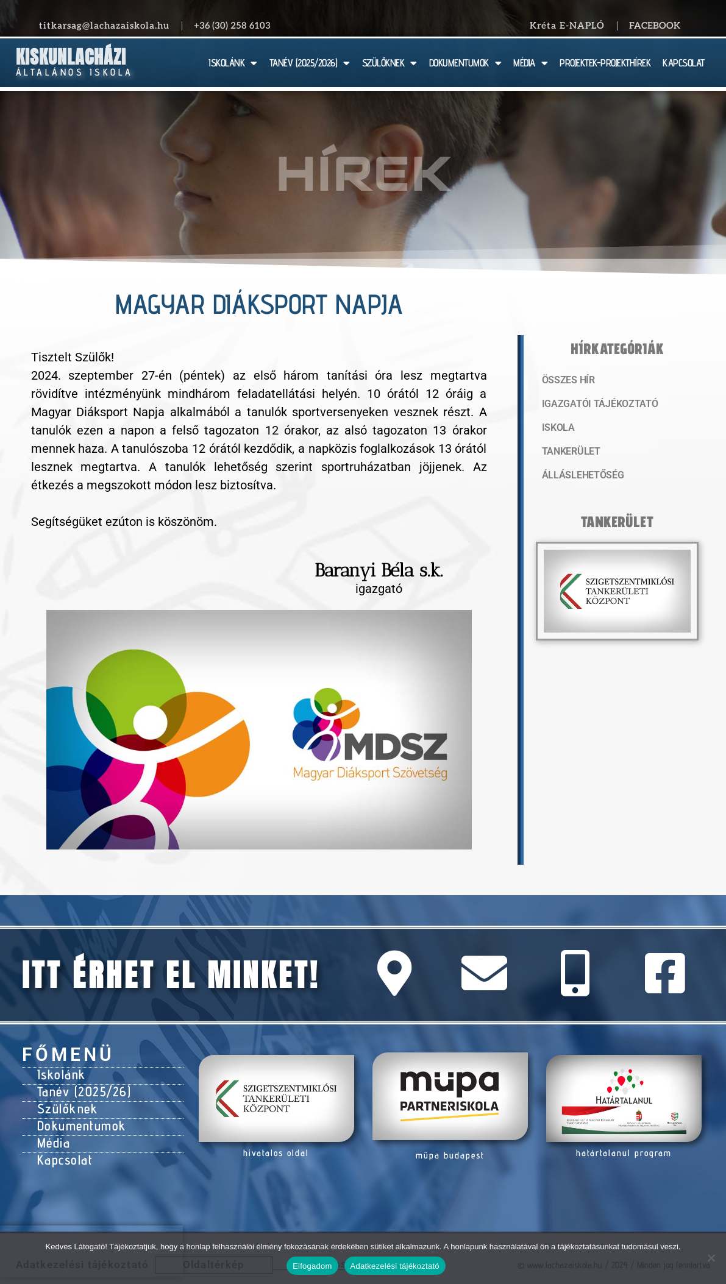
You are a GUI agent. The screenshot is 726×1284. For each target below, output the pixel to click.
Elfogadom (312, 1266)
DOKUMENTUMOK (465, 63)
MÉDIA (530, 63)
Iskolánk (59, 1073)
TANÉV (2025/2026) (309, 63)
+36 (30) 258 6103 (232, 25)
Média (52, 1134)
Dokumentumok (77, 1119)
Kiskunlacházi (71, 57)
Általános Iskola (74, 72)
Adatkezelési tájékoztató (395, 1266)
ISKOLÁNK (232, 63)
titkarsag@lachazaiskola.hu (104, 25)
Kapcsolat (63, 1149)
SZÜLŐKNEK (389, 63)
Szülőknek (65, 1103)
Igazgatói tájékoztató (596, 405)
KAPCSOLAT (684, 63)
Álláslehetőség (580, 478)
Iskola (557, 429)
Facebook (654, 25)
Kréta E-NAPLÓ (567, 25)
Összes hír (567, 380)
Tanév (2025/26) (81, 1088)
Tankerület (570, 454)
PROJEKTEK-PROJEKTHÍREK (605, 63)
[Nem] (711, 1258)
